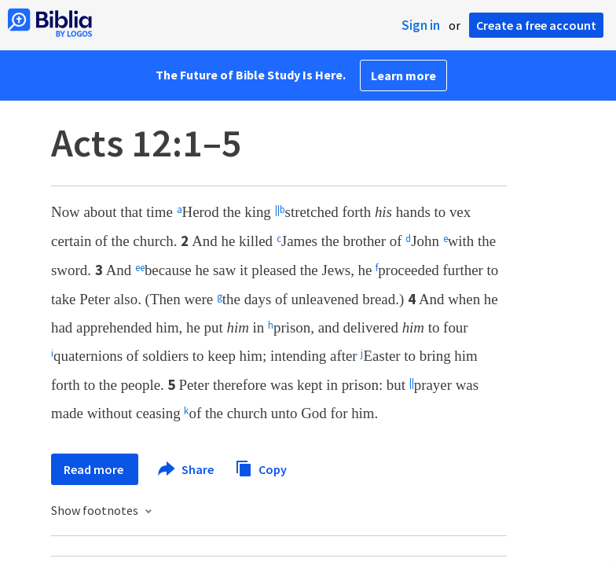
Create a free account (536, 25)
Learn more (403, 75)
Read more (95, 469)
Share (186, 469)
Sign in (421, 25)
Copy (261, 467)
